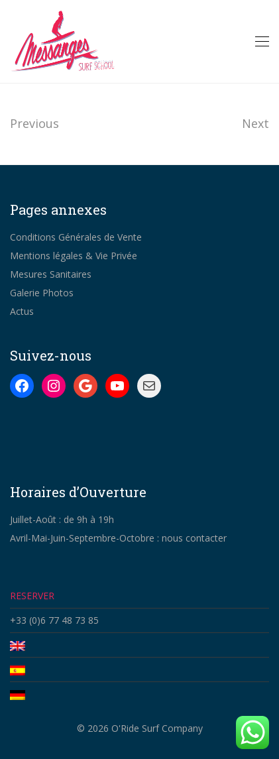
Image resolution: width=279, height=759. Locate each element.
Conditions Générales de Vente (76, 237)
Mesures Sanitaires (50, 274)
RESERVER (32, 595)
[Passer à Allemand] (139, 694)
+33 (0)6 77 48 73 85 (54, 620)
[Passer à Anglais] (139, 645)
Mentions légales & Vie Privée (73, 255)
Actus (22, 311)
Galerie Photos (42, 292)
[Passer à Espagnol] (139, 669)
